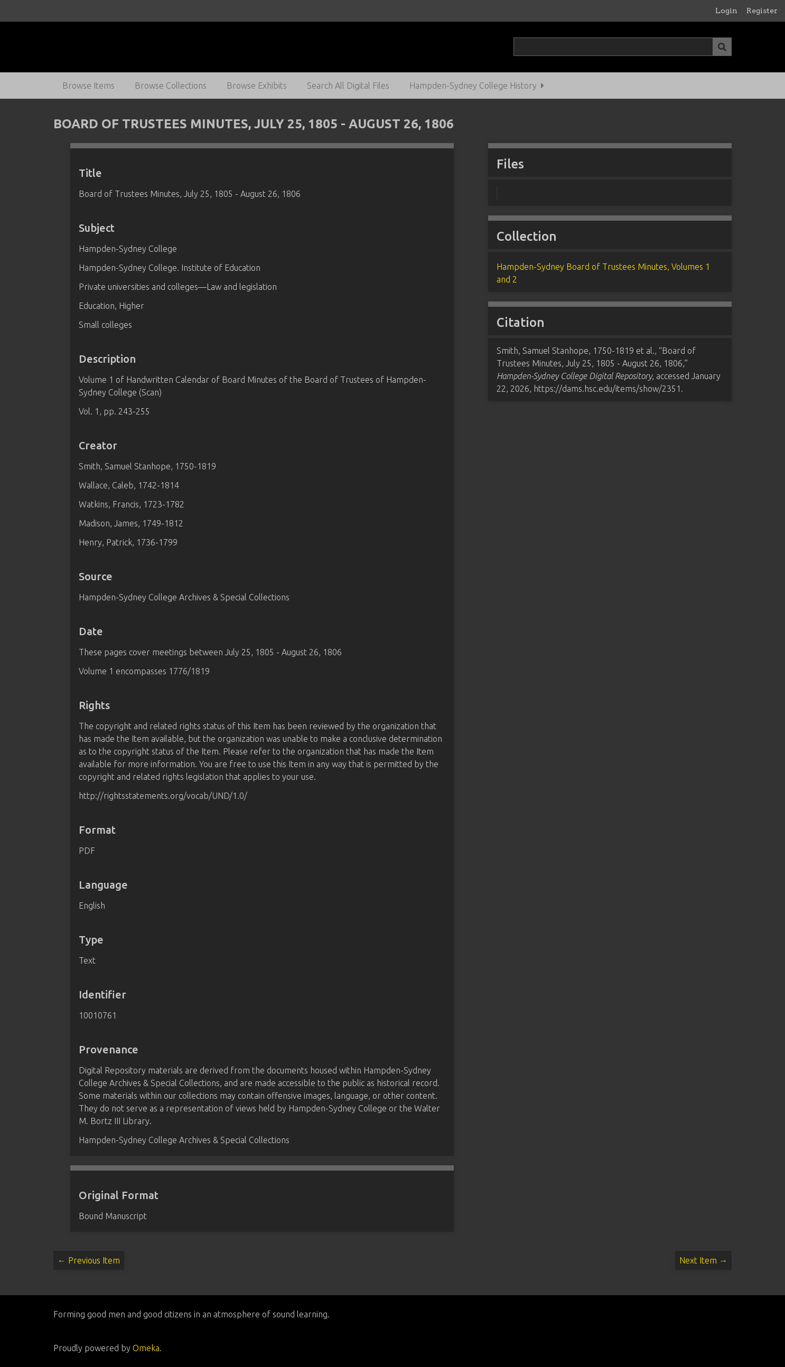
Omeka (146, 1348)
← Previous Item (89, 1260)
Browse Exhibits (257, 85)
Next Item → (703, 1260)
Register (762, 10)
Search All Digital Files (348, 85)
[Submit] (722, 46)
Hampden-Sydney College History (473, 85)
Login (726, 10)
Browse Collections (171, 85)
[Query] (622, 46)
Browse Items (88, 85)
